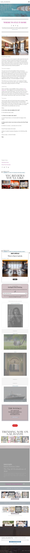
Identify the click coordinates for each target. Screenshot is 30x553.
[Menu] (29, 2)
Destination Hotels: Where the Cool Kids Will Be (6, 439)
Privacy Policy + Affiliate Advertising (6, 551)
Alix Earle (4, 495)
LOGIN (16, 543)
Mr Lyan (6, 184)
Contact (15, 550)
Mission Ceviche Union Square (26, 509)
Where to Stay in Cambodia (15, 256)
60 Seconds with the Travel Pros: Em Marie (15, 315)
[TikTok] (20, 541)
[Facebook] (14, 541)
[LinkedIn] (15, 541)
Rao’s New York (15, 184)
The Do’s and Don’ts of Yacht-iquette (15, 394)
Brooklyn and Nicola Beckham (26, 439)
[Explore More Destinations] (13, 484)
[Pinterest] (11, 541)
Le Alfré (15, 364)
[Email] (18, 541)
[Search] (26, 293)
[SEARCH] (15, 540)
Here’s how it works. (15, 29)
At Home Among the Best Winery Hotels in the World (18, 439)
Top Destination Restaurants (13, 494)
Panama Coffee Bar (19, 509)
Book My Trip (15, 425)
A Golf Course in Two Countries (15, 341)
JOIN (13, 543)
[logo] (6, 2)
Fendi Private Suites (5, 58)
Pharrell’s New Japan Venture (26, 494)
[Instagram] (12, 541)
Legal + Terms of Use (25, 550)
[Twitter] (9, 541)
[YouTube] (17, 541)
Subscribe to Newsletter (4, 550)
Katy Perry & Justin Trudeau (18, 495)
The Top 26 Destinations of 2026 (15, 470)
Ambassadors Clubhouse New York (25, 184)
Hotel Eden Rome (5, 162)
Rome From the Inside (6, 164)
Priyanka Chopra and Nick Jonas (12, 439)
